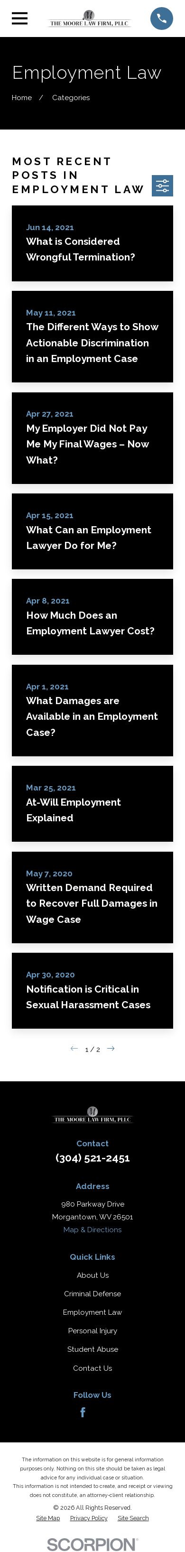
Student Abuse (92, 1349)
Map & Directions (92, 1230)
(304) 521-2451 (93, 1158)
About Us (93, 1275)
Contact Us (92, 1368)
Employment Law (92, 1312)
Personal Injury (92, 1331)
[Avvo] (102, 1412)
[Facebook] (83, 1412)
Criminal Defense (92, 1294)
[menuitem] (48, 1518)
